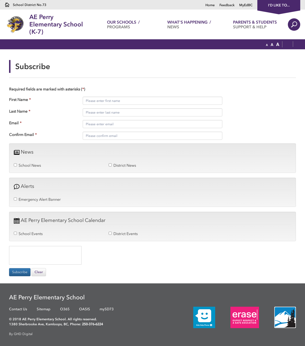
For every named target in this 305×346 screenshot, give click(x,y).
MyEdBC (246, 5)
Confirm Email (23, 134)
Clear (39, 272)
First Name (20, 99)
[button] (267, 44)
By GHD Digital (21, 334)
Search (294, 24)
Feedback (226, 5)
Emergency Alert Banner (37, 199)
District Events (123, 233)
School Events (28, 233)
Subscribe (19, 272)
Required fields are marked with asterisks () (47, 89)
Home (210, 5)
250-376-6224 (92, 324)
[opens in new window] (197, 317)
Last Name (19, 111)
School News (27, 165)
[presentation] (45, 255)
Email (15, 122)
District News (122, 165)
